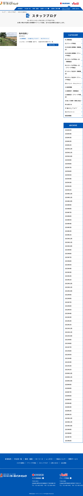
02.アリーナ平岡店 (73, 43)
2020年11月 (68, 377)
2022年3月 (68, 317)
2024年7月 (68, 212)
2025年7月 (68, 167)
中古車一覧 (27, 8)
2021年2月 (68, 366)
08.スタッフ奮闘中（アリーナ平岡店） (73, 78)
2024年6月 (68, 216)
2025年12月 (68, 149)
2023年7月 (68, 257)
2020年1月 (68, 414)
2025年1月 (68, 190)
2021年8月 (68, 343)
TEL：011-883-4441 (65, 485)
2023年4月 (68, 268)
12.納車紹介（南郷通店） (73, 91)
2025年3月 (68, 182)
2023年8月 (68, 253)
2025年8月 (68, 164)
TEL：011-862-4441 (37, 485)
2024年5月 (68, 220)
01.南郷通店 (73, 40)
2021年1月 (68, 369)
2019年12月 (68, 418)
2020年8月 (68, 388)
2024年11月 (68, 197)
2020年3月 (68, 407)
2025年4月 (68, 179)
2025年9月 (68, 160)
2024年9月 (68, 205)
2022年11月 (68, 287)
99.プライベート (73, 112)
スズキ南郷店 (20, 463)
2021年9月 (68, 340)
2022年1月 (68, 325)
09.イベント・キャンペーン (73, 83)
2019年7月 (68, 437)
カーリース (39, 459)
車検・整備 (35, 8)
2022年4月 (68, 313)
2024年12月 (68, 194)
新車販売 (20, 8)
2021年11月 (68, 332)
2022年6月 (68, 306)
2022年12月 (68, 283)
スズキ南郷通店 (38, 478)
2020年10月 (68, 381)
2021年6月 (68, 351)
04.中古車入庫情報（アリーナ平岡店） (73, 54)
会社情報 (63, 463)
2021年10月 (68, 336)
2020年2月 (68, 411)
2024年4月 (68, 223)
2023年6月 (68, 261)
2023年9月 (68, 250)
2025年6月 (68, 171)
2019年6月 (68, 441)
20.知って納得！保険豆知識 (73, 101)
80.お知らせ (73, 104)
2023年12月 (68, 238)
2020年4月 (68, 403)
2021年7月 (68, 347)
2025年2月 (68, 186)
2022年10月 (68, 291)
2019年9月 (68, 429)
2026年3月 (68, 137)
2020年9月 (68, 384)
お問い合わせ (75, 8)
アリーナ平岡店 (31, 463)
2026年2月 (68, 141)
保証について (61, 459)
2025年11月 (68, 152)
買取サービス (73, 459)
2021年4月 (68, 358)
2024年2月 (68, 231)
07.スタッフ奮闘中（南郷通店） (73, 72)
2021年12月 (68, 328)
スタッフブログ (66, 8)
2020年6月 (68, 396)
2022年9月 (68, 295)
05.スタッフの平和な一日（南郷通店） (73, 60)
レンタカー (50, 459)
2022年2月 (68, 321)
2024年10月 (68, 201)
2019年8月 (68, 433)
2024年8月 (68, 209)
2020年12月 (68, 373)
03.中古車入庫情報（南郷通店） (73, 48)
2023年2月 (68, 276)
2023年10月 (68, 246)
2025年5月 (68, 175)
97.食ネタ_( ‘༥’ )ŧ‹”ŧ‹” (73, 108)
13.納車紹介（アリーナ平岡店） (73, 96)
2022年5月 (68, 310)
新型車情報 (73, 116)
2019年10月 (68, 426)
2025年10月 (68, 156)
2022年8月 (68, 298)
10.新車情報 (73, 87)
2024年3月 (68, 227)
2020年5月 (68, 399)
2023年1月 (68, 280)
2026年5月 (68, 130)
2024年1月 (68, 235)
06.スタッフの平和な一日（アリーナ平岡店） (73, 66)
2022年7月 (68, 302)
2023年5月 (68, 265)
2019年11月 (68, 422)
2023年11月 (68, 242)
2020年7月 (68, 392)
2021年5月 (68, 354)
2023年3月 (68, 272)
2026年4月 (68, 134)
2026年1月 (68, 145)
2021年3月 (68, 362)
